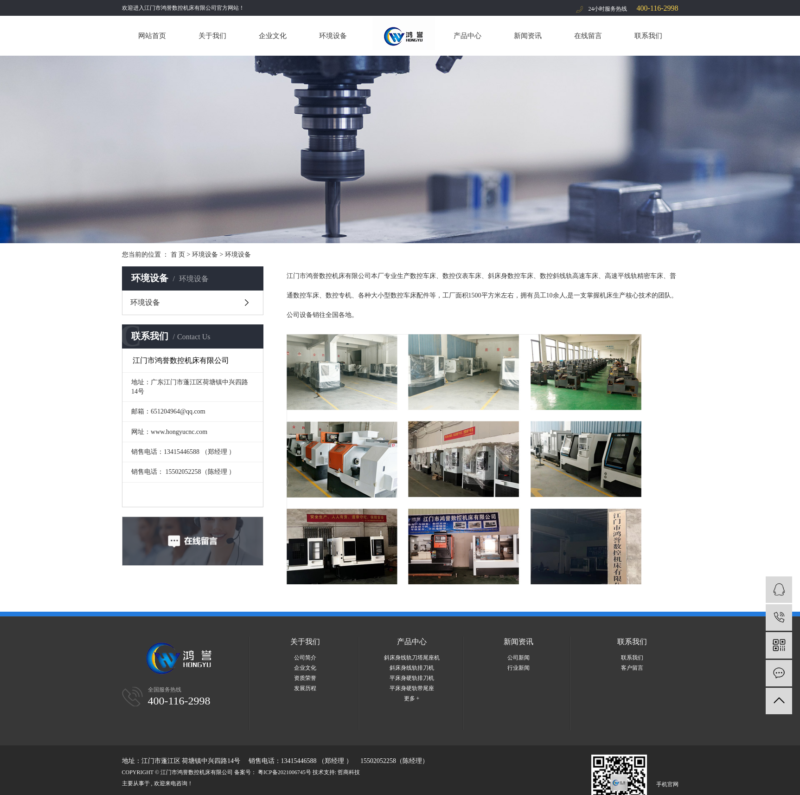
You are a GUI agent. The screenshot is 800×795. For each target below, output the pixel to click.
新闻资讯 (528, 35)
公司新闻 (518, 657)
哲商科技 (349, 772)
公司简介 (305, 657)
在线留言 (588, 35)
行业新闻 (518, 668)
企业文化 (273, 35)
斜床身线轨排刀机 (412, 668)
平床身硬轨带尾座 (412, 688)
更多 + (412, 698)
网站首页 (152, 35)
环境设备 (333, 35)
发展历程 (305, 688)
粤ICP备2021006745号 (284, 772)
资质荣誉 (305, 678)
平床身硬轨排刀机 (412, 678)
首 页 (178, 254)
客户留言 (632, 668)
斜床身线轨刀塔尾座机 (412, 657)
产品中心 (467, 35)
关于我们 (212, 35)
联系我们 (648, 35)
